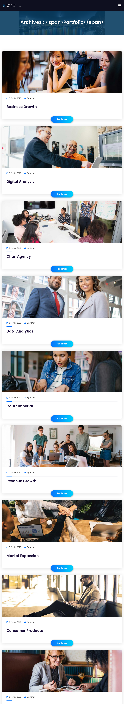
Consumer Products (25, 630)
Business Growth (22, 106)
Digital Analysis (20, 181)
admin (32, 98)
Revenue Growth (21, 481)
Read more (62, 119)
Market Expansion (23, 555)
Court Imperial (20, 406)
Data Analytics (20, 331)
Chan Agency (19, 256)
